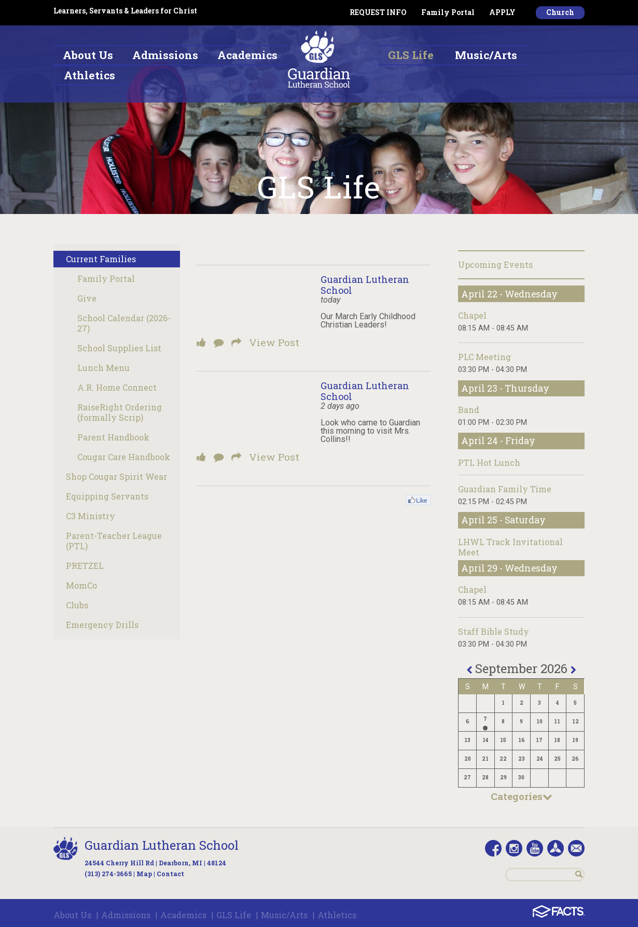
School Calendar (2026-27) (124, 323)
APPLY (502, 12)
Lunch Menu (103, 367)
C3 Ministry (90, 515)
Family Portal (448, 12)
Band (468, 409)
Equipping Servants (107, 496)
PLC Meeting (484, 356)
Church (560, 12)
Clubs (77, 605)
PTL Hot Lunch (489, 462)
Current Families (101, 258)
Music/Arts (284, 914)
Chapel (472, 315)
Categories (521, 796)
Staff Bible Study (493, 631)
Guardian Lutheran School (365, 284)
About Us (72, 914)
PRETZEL (85, 565)
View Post (274, 342)
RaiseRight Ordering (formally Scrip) (119, 412)
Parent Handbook (113, 437)
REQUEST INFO (378, 12)
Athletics (336, 914)
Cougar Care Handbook (123, 456)
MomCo (81, 585)
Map (144, 873)
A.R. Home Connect (117, 387)
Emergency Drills (102, 624)
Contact (170, 873)
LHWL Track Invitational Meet (510, 547)
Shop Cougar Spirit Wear (116, 476)
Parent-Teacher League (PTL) (114, 540)
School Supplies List (119, 348)
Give (86, 298)
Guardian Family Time (504, 488)
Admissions (125, 914)
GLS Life (233, 914)
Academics (183, 914)
